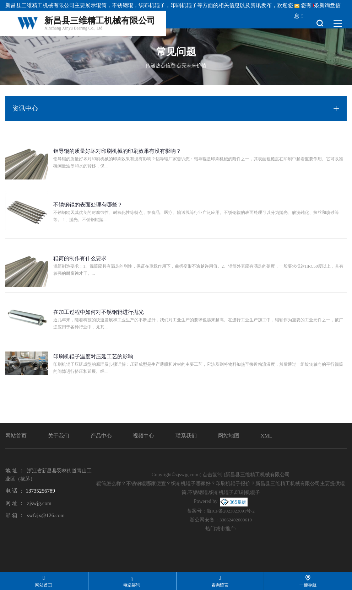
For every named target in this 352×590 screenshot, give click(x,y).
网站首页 (16, 436)
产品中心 (101, 436)
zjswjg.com (39, 503)
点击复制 (212, 474)
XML (266, 436)
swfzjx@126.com (46, 515)
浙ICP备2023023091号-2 (231, 511)
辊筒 (101, 5)
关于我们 (58, 436)
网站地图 (228, 436)
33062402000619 (236, 519)
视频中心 (143, 436)
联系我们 (186, 436)
